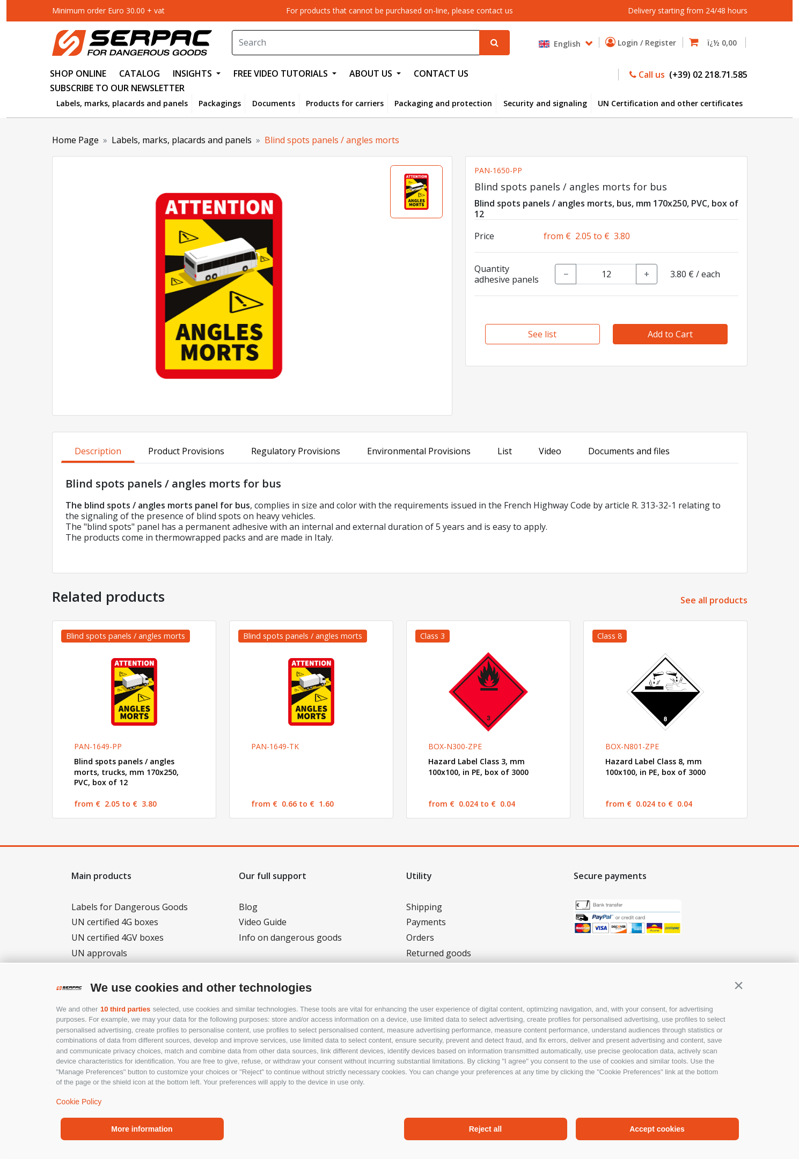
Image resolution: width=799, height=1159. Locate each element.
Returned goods (438, 953)
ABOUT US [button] (371, 73)
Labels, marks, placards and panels (122, 103)
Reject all (485, 1129)
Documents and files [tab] (629, 451)
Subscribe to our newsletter (117, 88)
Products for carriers (345, 103)
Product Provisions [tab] (186, 451)
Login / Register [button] (642, 42)
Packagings (220, 103)
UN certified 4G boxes (114, 922)
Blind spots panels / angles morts (332, 140)
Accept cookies (657, 1129)
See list (542, 334)
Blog (248, 907)
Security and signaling (545, 103)
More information (141, 1129)
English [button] (561, 43)
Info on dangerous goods (290, 937)
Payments (426, 922)
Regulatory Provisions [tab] (295, 451)
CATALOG (139, 73)
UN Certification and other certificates (670, 103)
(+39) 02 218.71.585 (707, 74)
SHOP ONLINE (78, 73)
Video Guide (263, 922)
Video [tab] (550, 451)
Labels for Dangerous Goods (129, 907)
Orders (420, 937)
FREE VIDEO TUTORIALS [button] (281, 73)
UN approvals (99, 953)
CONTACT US (441, 73)
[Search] (356, 42)
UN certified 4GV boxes (117, 937)
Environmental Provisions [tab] (419, 451)
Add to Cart (670, 334)
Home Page (75, 140)
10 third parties (125, 1009)
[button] (739, 985)
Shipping (424, 907)
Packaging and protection (443, 103)
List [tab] (504, 451)
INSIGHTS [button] (193, 73)
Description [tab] (98, 451)
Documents (273, 103)
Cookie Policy (79, 1101)
